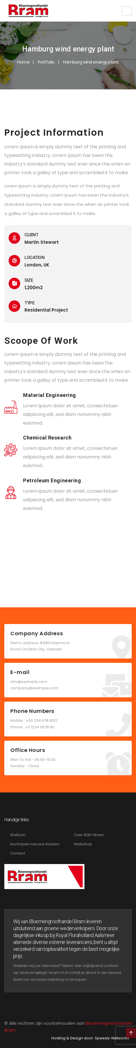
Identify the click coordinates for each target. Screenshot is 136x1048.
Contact (17, 853)
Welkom (18, 835)
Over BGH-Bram (89, 835)
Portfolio (46, 62)
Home (23, 62)
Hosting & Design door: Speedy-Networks (90, 1038)
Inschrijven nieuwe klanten (34, 844)
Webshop (83, 844)
